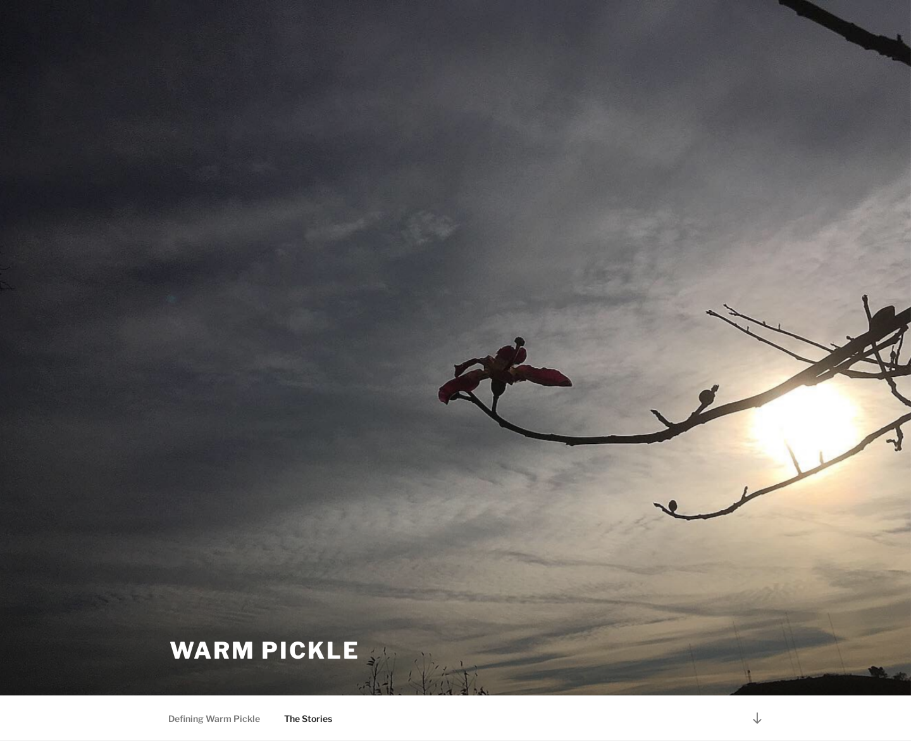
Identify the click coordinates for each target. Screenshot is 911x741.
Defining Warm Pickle (214, 718)
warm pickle (265, 650)
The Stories (308, 718)
